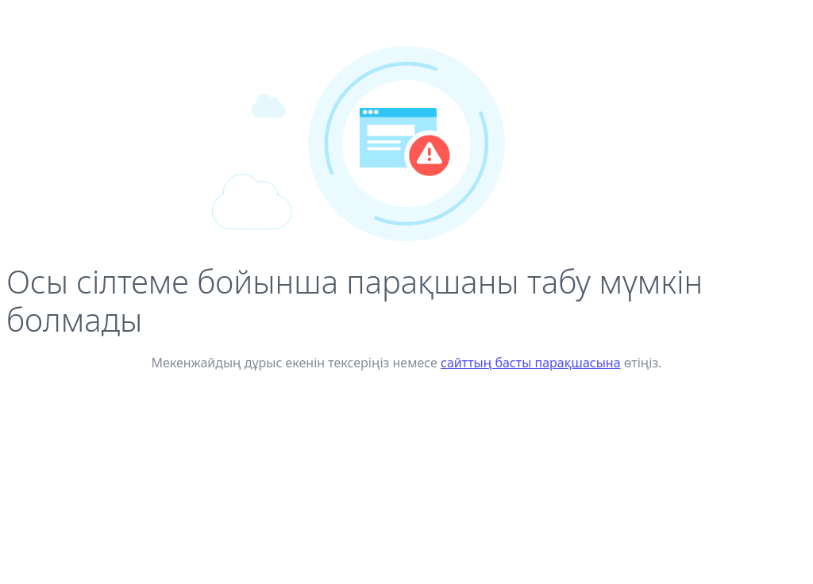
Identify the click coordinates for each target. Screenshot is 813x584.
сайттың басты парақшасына (531, 362)
